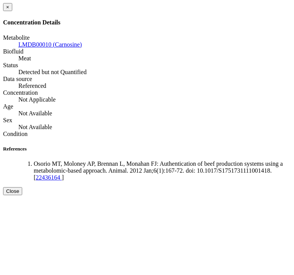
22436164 (49, 177)
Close (12, 191)
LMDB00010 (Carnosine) (50, 44)
